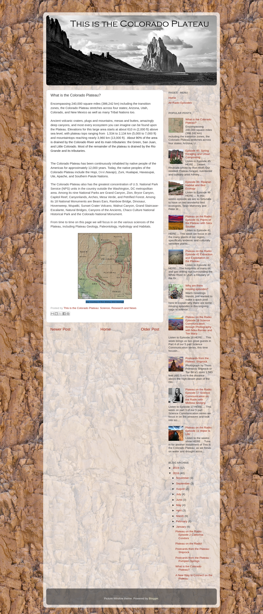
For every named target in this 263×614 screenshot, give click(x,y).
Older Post (150, 329)
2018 (176, 473)
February (182, 521)
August (181, 488)
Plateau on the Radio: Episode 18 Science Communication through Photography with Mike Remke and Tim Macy (198, 325)
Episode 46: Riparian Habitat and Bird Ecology (198, 185)
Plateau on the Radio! (188, 543)
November (183, 477)
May (179, 505)
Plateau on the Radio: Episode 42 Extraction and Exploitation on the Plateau (198, 256)
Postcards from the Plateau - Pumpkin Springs (193, 559)
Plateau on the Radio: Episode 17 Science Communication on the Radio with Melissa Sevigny (198, 396)
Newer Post (60, 329)
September (183, 483)
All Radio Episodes (180, 102)
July (179, 494)
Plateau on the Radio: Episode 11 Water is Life (198, 431)
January (181, 526)
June (179, 499)
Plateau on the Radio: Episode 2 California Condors (189, 535)
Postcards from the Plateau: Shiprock (197, 360)
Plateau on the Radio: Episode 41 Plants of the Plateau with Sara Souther (198, 221)
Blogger (153, 598)
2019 (176, 467)
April (179, 510)
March (180, 516)
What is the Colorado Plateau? (188, 568)
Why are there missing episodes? (196, 287)
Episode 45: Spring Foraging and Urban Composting (197, 154)
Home (105, 329)
